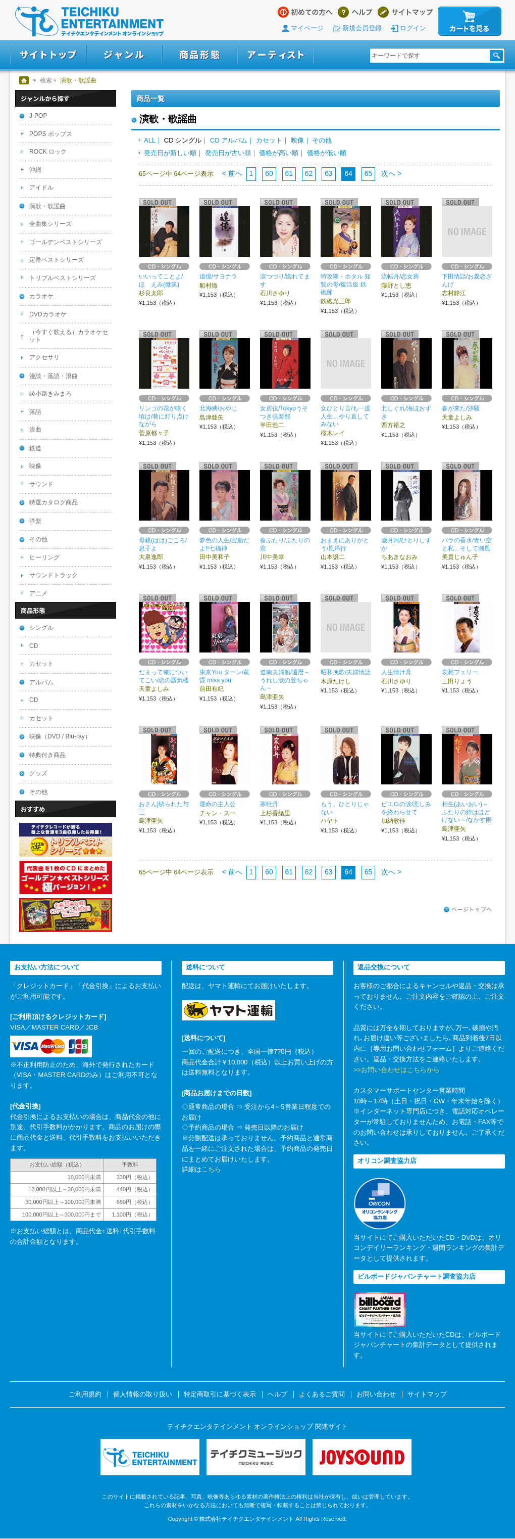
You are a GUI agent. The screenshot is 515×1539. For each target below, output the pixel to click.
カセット (269, 140)
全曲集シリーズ (50, 223)
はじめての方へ (305, 12)
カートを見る (469, 21)
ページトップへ (468, 910)
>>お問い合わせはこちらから (396, 1070)
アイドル (41, 187)
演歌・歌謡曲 (47, 206)
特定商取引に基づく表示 (220, 1394)
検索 (46, 80)
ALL (150, 140)
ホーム (24, 80)
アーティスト (276, 54)
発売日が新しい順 (170, 153)
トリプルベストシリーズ (62, 278)
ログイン (413, 28)
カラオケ (41, 296)
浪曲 (35, 429)
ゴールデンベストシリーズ (65, 242)
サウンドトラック (53, 575)
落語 (35, 411)
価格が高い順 (278, 153)
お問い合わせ (376, 1394)
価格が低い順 (326, 153)
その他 (322, 140)
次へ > (390, 173)
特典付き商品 (47, 755)
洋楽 (35, 521)
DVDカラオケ (48, 314)
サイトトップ (48, 54)
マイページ (307, 28)
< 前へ (232, 173)
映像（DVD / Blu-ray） (60, 736)
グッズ (38, 773)
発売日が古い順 (228, 153)
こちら (211, 1169)
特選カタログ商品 (53, 502)
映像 (297, 140)
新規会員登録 (362, 28)
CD (33, 645)
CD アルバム (228, 140)
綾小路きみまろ (50, 393)
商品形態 (200, 54)
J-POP (38, 115)
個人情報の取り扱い (142, 1394)
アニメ (38, 593)
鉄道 (35, 448)
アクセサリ (44, 357)
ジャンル (124, 54)
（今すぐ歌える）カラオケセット (68, 336)
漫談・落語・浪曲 (53, 376)
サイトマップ (405, 12)
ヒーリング (44, 557)
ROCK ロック (48, 151)
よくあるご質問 (322, 1394)
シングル (41, 627)
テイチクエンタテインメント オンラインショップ (89, 21)
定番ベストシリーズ (56, 259)
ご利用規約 (85, 1394)
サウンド (41, 484)
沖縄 (35, 169)
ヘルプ (355, 12)
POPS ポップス (50, 133)
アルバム (41, 682)
